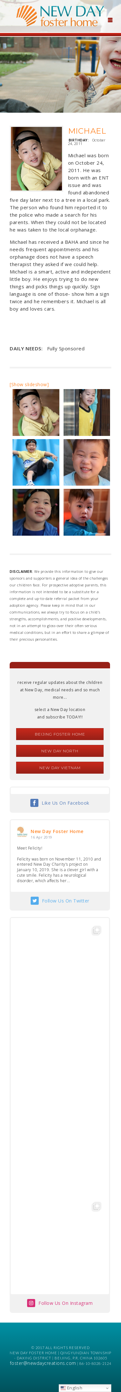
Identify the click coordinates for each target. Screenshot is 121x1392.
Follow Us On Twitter (65, 901)
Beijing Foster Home (60, 734)
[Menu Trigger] (110, 19)
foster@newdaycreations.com (43, 1363)
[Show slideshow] (29, 384)
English (71, 1388)
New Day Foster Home (57, 831)
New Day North (59, 750)
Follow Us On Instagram (65, 1303)
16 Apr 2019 (41, 837)
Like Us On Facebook (65, 803)
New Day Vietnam (60, 767)
